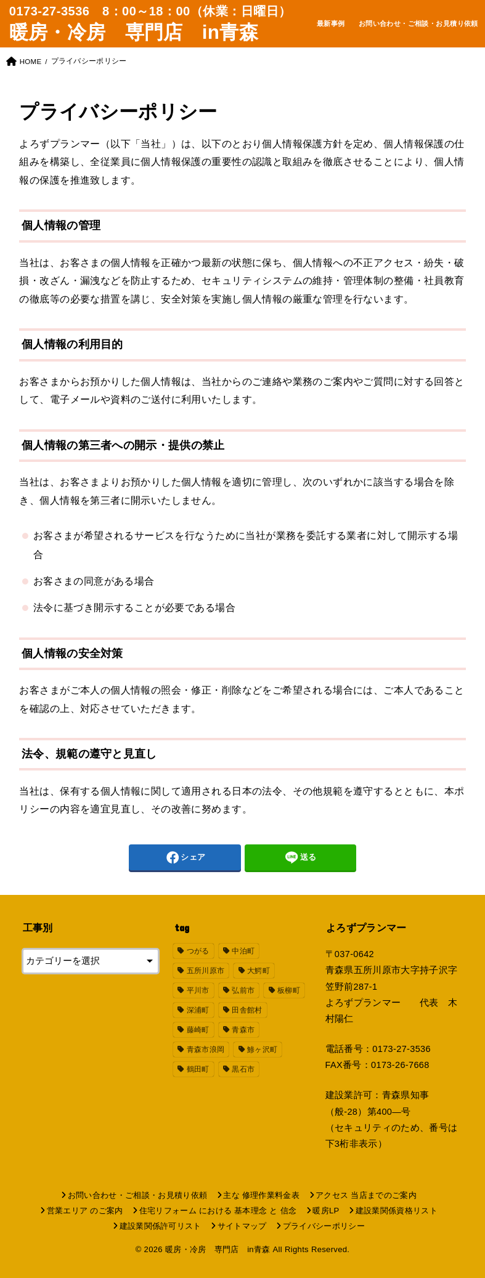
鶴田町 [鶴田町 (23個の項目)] (198, 1069)
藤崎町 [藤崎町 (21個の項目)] (198, 1029)
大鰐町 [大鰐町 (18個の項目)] (258, 970)
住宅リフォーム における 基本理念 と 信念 (218, 1210)
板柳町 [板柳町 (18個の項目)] (288, 990)
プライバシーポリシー (324, 1226)
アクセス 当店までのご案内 (366, 1195)
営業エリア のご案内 (85, 1210)
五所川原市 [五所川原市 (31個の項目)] (206, 970)
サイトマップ (242, 1226)
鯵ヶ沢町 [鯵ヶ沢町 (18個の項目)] (262, 1049)
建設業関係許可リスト (161, 1226)
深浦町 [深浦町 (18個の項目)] (198, 1010)
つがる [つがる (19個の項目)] (198, 951)
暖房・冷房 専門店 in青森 (133, 32)
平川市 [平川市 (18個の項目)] (198, 990)
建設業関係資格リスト (397, 1210)
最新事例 (331, 23)
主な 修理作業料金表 (261, 1195)
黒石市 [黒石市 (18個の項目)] (243, 1069)
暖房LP (325, 1210)
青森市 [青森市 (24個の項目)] (243, 1029)
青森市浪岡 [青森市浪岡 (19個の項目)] (206, 1049)
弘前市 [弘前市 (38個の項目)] (243, 990)
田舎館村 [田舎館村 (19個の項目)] (247, 1010)
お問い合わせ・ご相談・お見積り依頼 (418, 23)
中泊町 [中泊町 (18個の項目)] (243, 951)
